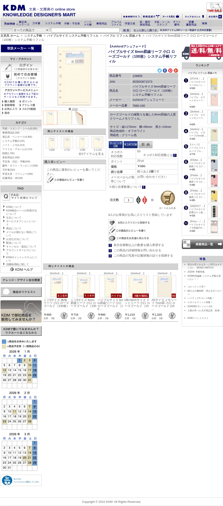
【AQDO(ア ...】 (197, 206)
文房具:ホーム (9, 35)
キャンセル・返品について (21, 246)
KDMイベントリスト (198, 318)
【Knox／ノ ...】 (197, 221)
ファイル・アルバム (17, 149)
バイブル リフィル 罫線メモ (122, 35)
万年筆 (8, 169)
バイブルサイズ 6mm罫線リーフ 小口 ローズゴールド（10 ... (110, 304)
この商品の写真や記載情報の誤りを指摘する (143, 255)
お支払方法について (17, 239)
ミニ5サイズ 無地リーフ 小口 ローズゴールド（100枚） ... (56, 304)
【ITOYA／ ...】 (197, 78)
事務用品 (11, 132)
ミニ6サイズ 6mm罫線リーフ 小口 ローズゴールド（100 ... (83, 304)
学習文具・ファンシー (17, 173)
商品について (13, 228)
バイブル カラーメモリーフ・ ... (197, 100)
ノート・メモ (13, 145)
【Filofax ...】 (196, 160)
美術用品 (11, 157)
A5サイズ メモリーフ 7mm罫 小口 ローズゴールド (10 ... (164, 304)
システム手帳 (33, 35)
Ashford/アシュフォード (148, 99)
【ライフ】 (195, 144)
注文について (13, 217)
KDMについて (14, 206)
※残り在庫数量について (127, 187)
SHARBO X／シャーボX (200, 306)
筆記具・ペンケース (17, 136)
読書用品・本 (12, 178)
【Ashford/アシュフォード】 (127, 46)
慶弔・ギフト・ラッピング (20, 165)
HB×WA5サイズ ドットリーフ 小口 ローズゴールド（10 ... (137, 304)
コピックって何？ (197, 286)
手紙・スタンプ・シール (19, 128)
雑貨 (8, 153)
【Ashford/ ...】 (56, 273)
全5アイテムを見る (91, 154)
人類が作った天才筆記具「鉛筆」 (205, 310)
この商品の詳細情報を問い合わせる (137, 250)
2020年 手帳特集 (196, 272)
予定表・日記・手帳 (16, 161)
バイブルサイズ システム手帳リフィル (73, 35)
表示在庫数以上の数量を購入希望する (139, 245)
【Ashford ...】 (196, 94)
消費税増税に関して (17, 264)
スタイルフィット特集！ (200, 302)
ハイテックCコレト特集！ (201, 298)
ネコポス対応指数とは (160, 155)
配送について (13, 242)
